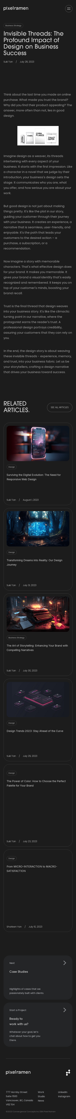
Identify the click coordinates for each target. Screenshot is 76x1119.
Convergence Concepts (24, 1111)
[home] (17, 9)
